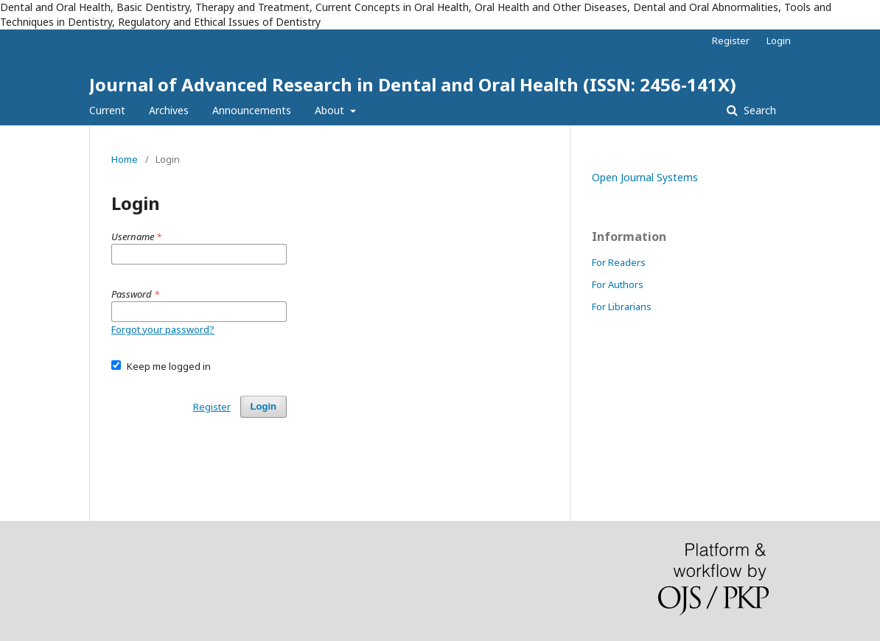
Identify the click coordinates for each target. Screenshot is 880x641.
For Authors (617, 284)
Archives (169, 110)
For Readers (619, 262)
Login (778, 40)
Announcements (251, 110)
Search (758, 110)
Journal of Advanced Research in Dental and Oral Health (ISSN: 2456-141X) (412, 84)
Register (731, 40)
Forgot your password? (162, 329)
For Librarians (622, 306)
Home (124, 159)
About (331, 110)
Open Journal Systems (645, 177)
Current (107, 110)
